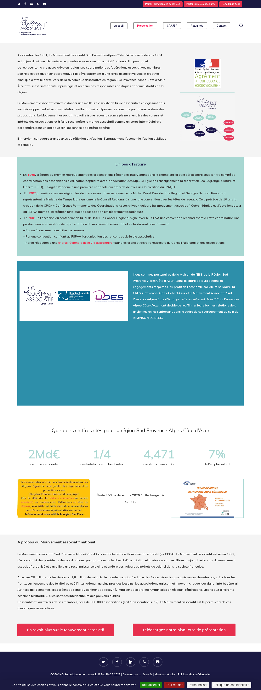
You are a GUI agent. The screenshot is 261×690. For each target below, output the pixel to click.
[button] (65, 630)
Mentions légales (165, 674)
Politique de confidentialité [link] (231, 685)
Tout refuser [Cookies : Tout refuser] (174, 685)
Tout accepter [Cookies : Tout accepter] (151, 685)
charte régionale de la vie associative (85, 242)
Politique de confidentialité (194, 674)
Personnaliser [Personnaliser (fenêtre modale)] (198, 685)
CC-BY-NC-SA (59, 674)
